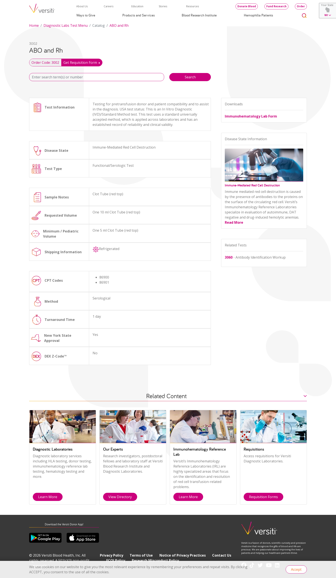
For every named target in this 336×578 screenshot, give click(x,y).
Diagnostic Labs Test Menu (66, 25)
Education (137, 6)
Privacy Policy (111, 555)
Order (301, 6)
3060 (228, 257)
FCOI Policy (115, 560)
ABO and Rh (119, 25)
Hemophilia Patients (258, 15)
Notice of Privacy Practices (182, 555)
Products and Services (138, 15)
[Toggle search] (304, 15)
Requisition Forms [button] (263, 497)
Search (190, 77)
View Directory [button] (120, 497)
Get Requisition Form (80, 62)
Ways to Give (85, 15)
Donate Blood (246, 6)
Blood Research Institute (199, 15)
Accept (296, 569)
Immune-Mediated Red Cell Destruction (252, 185)
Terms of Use (141, 555)
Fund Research (276, 6)
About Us (82, 6)
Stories (163, 6)
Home (34, 25)
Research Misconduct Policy (155, 560)
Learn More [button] (47, 497)
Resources (192, 6)
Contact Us (221, 555)
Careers (108, 6)
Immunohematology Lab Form (251, 116)
